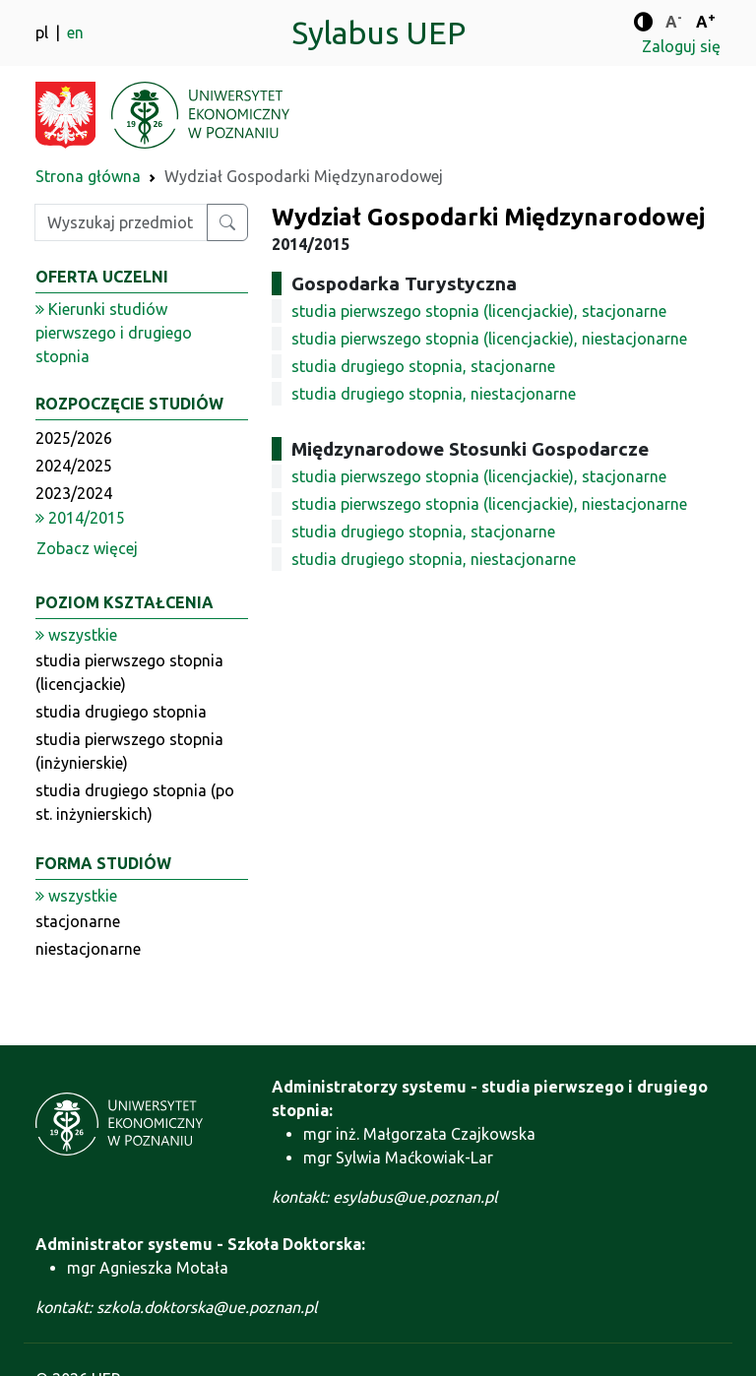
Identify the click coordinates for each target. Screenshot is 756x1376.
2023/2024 (73, 493)
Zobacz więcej (87, 548)
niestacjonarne (88, 949)
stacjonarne (77, 921)
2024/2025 (73, 465)
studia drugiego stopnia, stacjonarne (423, 366)
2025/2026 (73, 438)
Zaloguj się (681, 46)
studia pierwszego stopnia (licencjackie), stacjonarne (478, 311)
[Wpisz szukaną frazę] (121, 222)
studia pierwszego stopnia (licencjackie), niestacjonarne (489, 338)
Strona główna (88, 176)
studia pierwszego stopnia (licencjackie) (129, 672)
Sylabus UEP (378, 32)
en (75, 32)
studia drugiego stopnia (121, 711)
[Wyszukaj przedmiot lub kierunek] (227, 222)
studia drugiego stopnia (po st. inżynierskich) (134, 802)
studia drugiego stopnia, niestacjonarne (433, 394)
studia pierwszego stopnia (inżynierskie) (129, 751)
